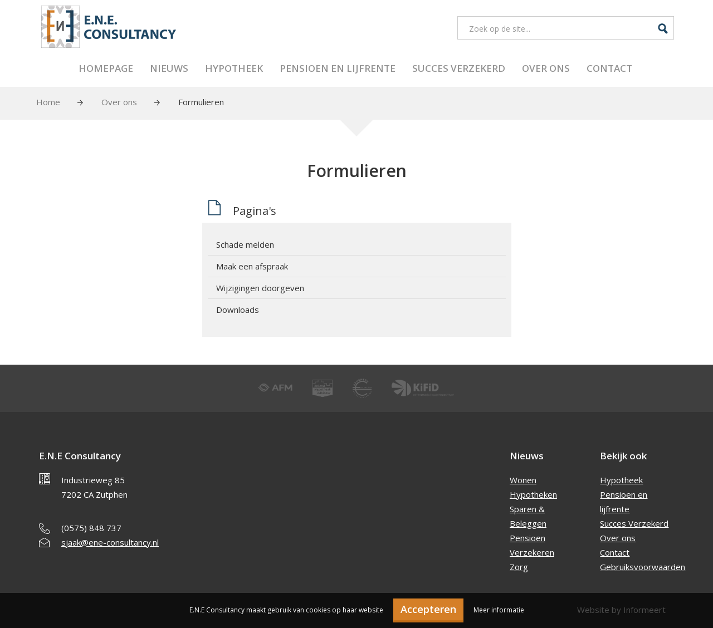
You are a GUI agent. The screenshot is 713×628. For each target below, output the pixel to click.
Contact (609, 68)
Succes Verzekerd (458, 68)
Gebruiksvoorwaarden (642, 566)
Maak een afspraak (252, 266)
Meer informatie (498, 610)
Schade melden (245, 244)
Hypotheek (234, 68)
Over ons (546, 68)
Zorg (519, 566)
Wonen (523, 479)
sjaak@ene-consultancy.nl (110, 542)
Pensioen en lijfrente (337, 68)
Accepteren (428, 609)
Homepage (106, 68)
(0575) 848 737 (91, 527)
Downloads (237, 309)
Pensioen (527, 537)
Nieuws (169, 68)
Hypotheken (533, 494)
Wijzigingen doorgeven (260, 287)
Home (48, 101)
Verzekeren (532, 552)
